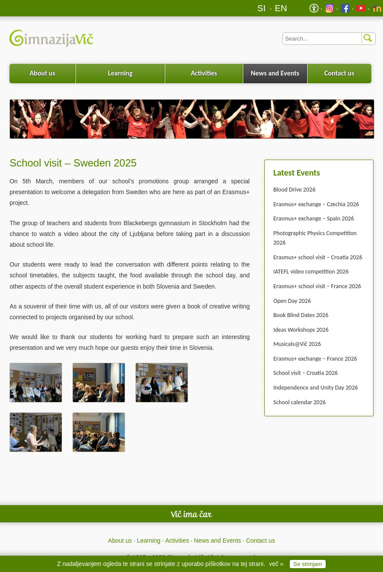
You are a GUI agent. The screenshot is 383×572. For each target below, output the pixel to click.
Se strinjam (307, 564)
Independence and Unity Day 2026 (315, 387)
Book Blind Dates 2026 (301, 315)
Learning (120, 73)
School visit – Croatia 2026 (305, 373)
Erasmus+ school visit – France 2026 (317, 286)
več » (276, 563)
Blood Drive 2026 (294, 189)
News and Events (275, 73)
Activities (204, 73)
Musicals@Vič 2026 (297, 344)
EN (281, 8)
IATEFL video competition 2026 (311, 271)
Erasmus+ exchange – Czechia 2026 (316, 204)
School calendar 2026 (299, 402)
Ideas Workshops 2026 (301, 329)
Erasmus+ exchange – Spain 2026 (313, 218)
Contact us (339, 73)
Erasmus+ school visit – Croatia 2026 (317, 257)
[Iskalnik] (329, 38)
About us (43, 73)
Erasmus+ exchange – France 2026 (315, 358)
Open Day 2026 (292, 301)
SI (261, 8)
